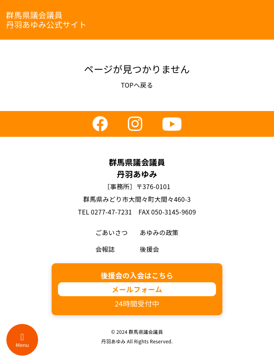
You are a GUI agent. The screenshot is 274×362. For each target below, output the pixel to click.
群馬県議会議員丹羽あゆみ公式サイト (46, 19)
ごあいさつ (111, 232)
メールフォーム (137, 289)
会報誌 (105, 249)
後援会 (149, 249)
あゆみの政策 (159, 232)
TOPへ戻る (137, 85)
